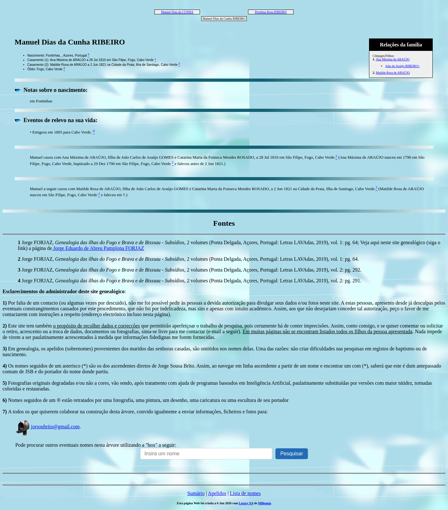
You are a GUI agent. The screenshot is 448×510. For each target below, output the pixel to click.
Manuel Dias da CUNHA (177, 12)
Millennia (264, 503)
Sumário (195, 493)
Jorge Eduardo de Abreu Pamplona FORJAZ (98, 248)
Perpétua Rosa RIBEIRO (271, 12)
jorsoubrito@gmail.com (47, 426)
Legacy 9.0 (246, 503)
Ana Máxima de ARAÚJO (392, 59)
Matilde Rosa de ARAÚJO (393, 72)
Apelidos (217, 493)
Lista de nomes (245, 493)
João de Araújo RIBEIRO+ (402, 66)
